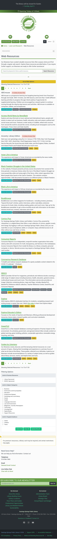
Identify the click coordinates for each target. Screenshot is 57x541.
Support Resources (9, 413)
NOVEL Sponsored (9, 381)
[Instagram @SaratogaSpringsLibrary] (28, 37)
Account (6, 41)
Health (15, 267)
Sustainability (14, 508)
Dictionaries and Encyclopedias (12, 390)
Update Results (37, 429)
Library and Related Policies (14, 505)
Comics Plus (6, 219)
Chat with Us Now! (7, 471)
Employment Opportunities (14, 503)
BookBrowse (6, 198)
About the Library (14, 494)
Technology (7, 407)
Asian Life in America (9, 155)
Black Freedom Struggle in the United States (18, 166)
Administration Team (43, 494)
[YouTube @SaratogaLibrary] (46, 37)
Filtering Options (7, 372)
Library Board (42, 496)
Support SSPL (31, 532)
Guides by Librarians (9, 344)
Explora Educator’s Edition (11, 312)
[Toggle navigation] (51, 41)
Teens (36, 148)
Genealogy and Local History (20, 148)
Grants (6, 398)
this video (31, 303)
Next (29, 88)
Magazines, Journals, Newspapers (22, 129)
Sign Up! (52, 483)
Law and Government (10, 403)
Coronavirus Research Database (13, 259)
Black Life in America (9, 187)
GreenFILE (5, 326)
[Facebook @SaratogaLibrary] (10, 37)
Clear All (27, 429)
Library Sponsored (7, 109)
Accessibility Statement (44, 532)
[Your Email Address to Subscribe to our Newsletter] (25, 483)
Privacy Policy (17, 535)
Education (16, 109)
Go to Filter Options (28, 81)
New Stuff (15, 41)
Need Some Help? (7, 451)
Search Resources (49, 71)
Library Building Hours (14, 496)
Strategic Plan (42, 498)
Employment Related (10, 394)
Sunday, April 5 (29, 6)
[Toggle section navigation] (28, 51)
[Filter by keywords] (22, 71)
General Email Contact (8, 465)
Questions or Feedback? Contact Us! (28, 518)
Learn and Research (15, 46)
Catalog (23, 41)
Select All (19, 429)
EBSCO (4, 273)
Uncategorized (17, 358)
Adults (34, 129)
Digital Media (17, 232)
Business (4, 292)
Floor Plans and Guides (14, 501)
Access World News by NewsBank (14, 116)
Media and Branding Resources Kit (34, 535)
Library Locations (14, 498)
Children (35, 109)
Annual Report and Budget (42, 501)
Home (4, 46)
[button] (45, 41)
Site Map (49, 535)
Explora (4, 299)
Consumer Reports (8, 239)
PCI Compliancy (5, 535)
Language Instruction (26, 109)
